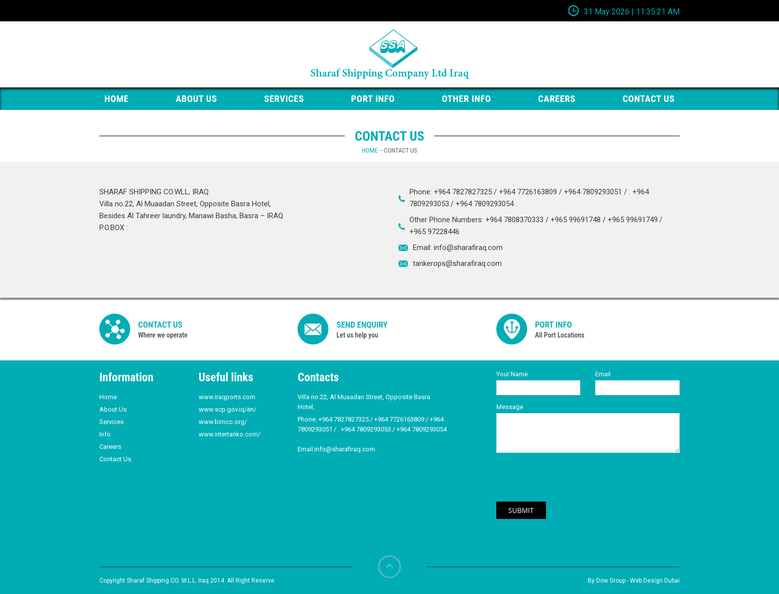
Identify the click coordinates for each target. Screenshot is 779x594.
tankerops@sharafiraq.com (457, 263)
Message (509, 407)
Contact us (649, 98)
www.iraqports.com (227, 397)
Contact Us (115, 459)
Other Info (466, 98)
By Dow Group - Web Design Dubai (634, 580)
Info (105, 434)
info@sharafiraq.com (468, 247)
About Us (196, 98)
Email (603, 374)
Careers (557, 98)
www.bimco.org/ (223, 421)
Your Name (512, 374)
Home (370, 150)
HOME (116, 98)
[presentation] (571, 482)
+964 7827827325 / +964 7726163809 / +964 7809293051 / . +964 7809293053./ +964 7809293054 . (372, 429)
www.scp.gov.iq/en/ (227, 409)
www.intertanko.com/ (229, 434)
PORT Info (373, 98)
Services (284, 98)
